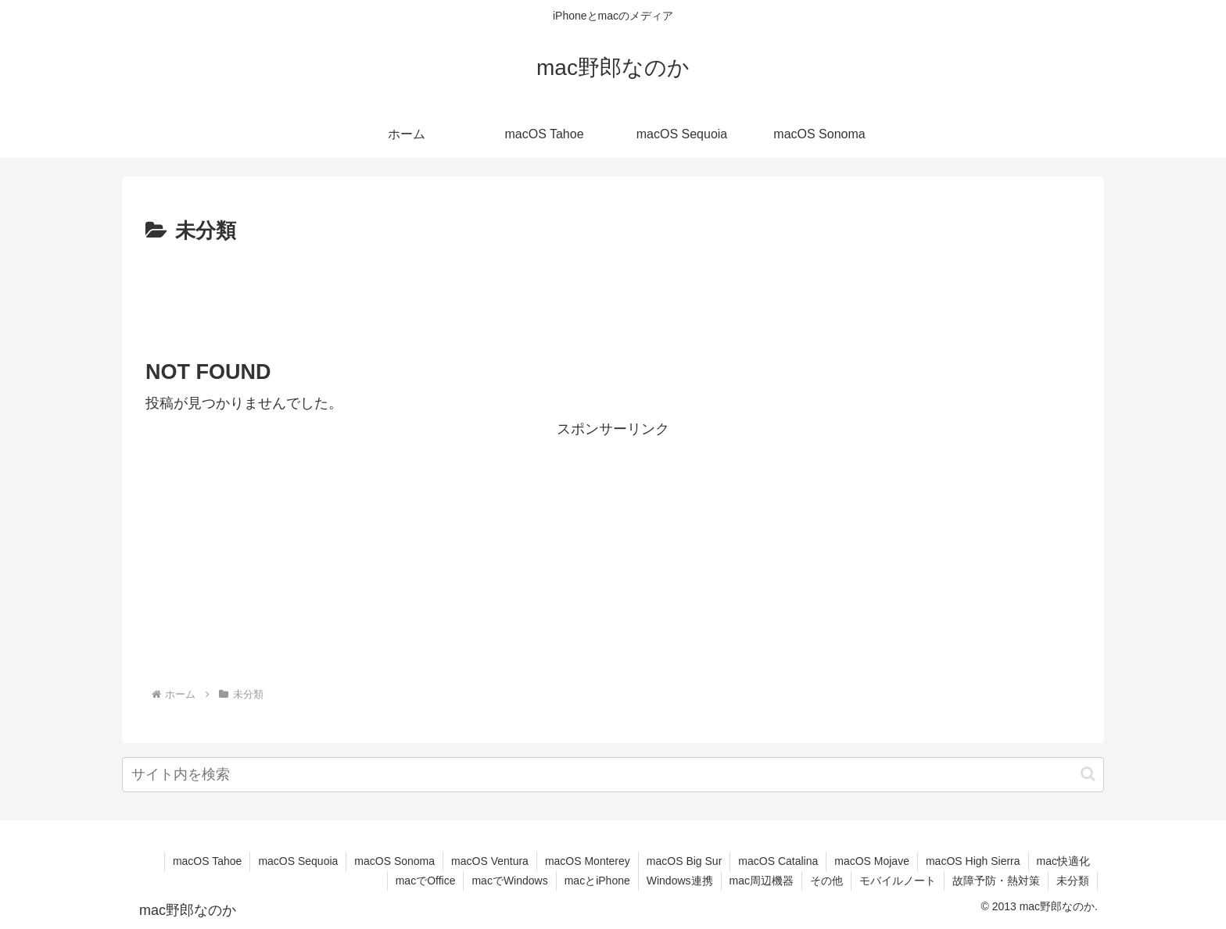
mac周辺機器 (762, 880)
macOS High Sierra (973, 861)
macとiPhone (597, 880)
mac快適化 (1063, 861)
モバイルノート (897, 880)
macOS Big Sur (684, 861)
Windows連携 (680, 880)
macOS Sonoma (394, 861)
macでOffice (426, 880)
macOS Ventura (490, 861)
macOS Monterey (587, 861)
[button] (1088, 774)
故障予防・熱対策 (996, 880)
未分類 (1072, 880)
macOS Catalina (778, 861)
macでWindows (509, 880)
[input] (613, 774)
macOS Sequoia (298, 861)
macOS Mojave (871, 861)
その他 (826, 880)
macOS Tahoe (207, 861)
